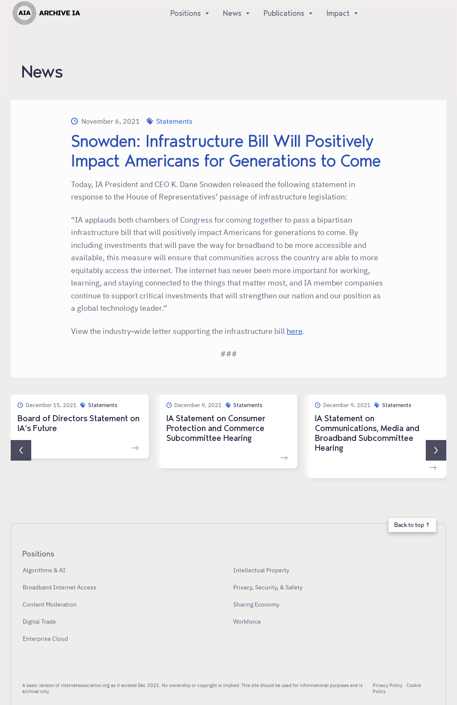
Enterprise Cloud (45, 638)
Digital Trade (39, 621)
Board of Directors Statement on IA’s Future (78, 423)
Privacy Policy (387, 685)
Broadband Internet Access (59, 587)
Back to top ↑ (412, 525)
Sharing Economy (256, 604)
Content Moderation (50, 604)
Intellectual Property (261, 570)
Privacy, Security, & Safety (268, 587)
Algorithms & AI (44, 570)
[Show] (205, 13)
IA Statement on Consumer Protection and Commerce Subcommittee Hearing (215, 428)
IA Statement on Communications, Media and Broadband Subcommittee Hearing (367, 433)
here (295, 331)
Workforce (247, 621)
